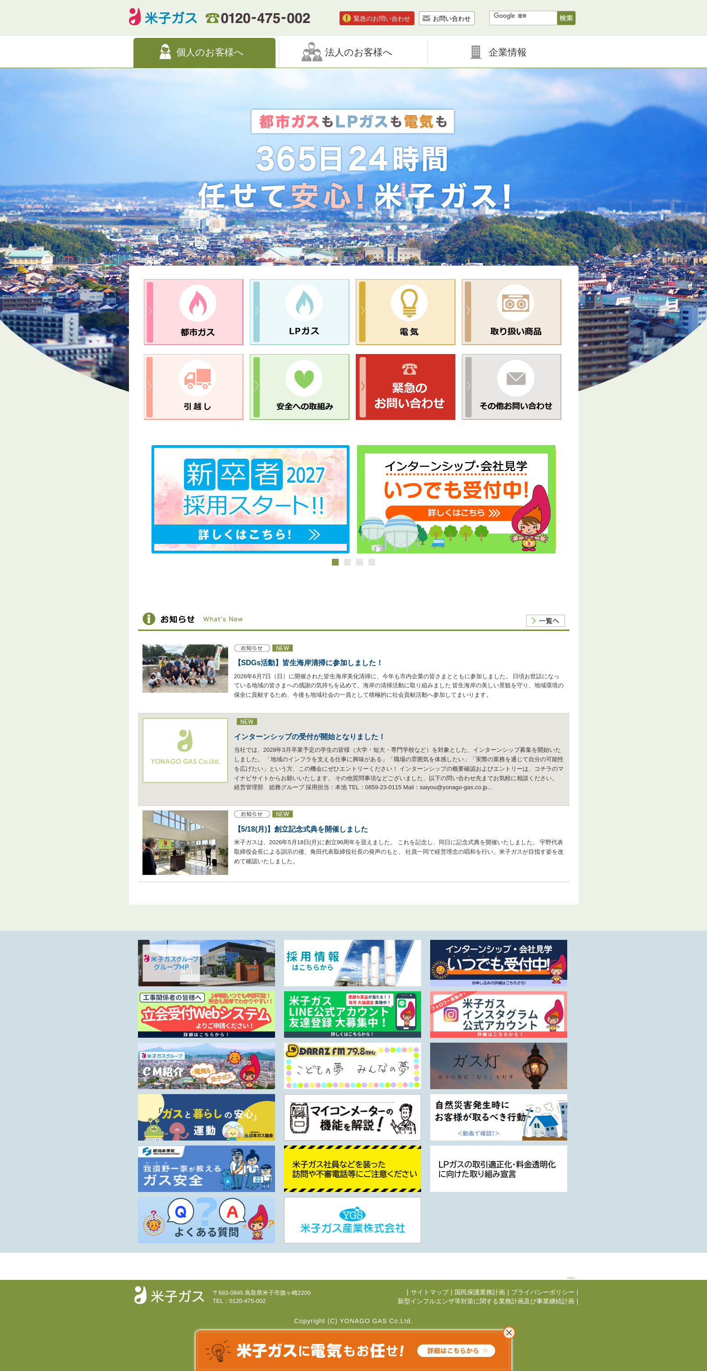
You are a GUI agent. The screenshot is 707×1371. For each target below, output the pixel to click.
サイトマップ (430, 1292)
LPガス (299, 312)
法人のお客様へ (359, 52)
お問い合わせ (452, 18)
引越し (193, 387)
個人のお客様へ (210, 52)
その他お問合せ (511, 387)
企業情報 (508, 52)
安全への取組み (299, 387)
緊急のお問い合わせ (382, 18)
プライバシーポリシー (542, 1292)
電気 (405, 312)
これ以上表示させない (509, 1332)
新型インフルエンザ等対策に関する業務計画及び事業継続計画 (486, 1301)
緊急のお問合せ (405, 387)
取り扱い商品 (511, 312)
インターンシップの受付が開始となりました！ (310, 737)
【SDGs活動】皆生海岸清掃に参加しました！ (309, 663)
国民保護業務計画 (479, 1292)
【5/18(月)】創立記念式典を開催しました (301, 829)
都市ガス (193, 312)
